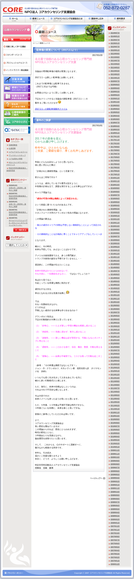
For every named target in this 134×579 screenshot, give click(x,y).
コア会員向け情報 (15, 159)
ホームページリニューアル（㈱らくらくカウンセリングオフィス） (18, 222)
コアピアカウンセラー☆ (18, 152)
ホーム (35, 43)
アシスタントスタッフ (17, 155)
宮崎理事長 (13, 145)
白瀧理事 (12, 148)
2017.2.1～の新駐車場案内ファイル (51, 109)
